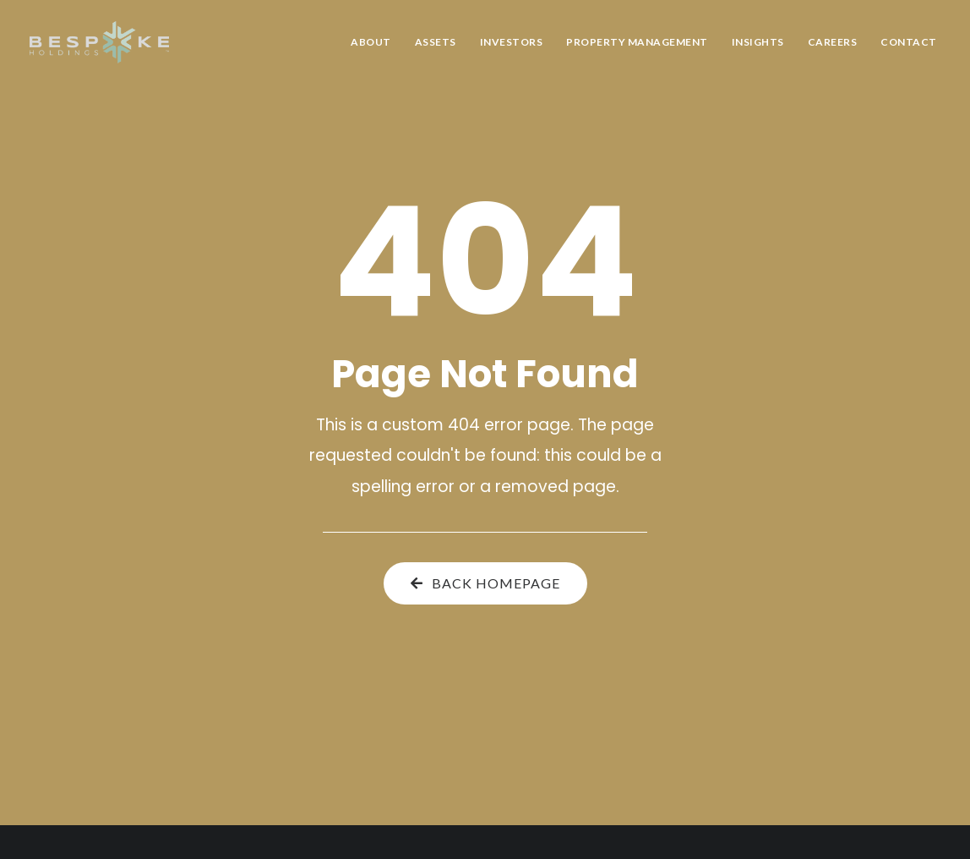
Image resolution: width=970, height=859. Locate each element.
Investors (511, 42)
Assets (435, 42)
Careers (833, 42)
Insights (758, 42)
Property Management (637, 42)
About (371, 42)
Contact (908, 42)
